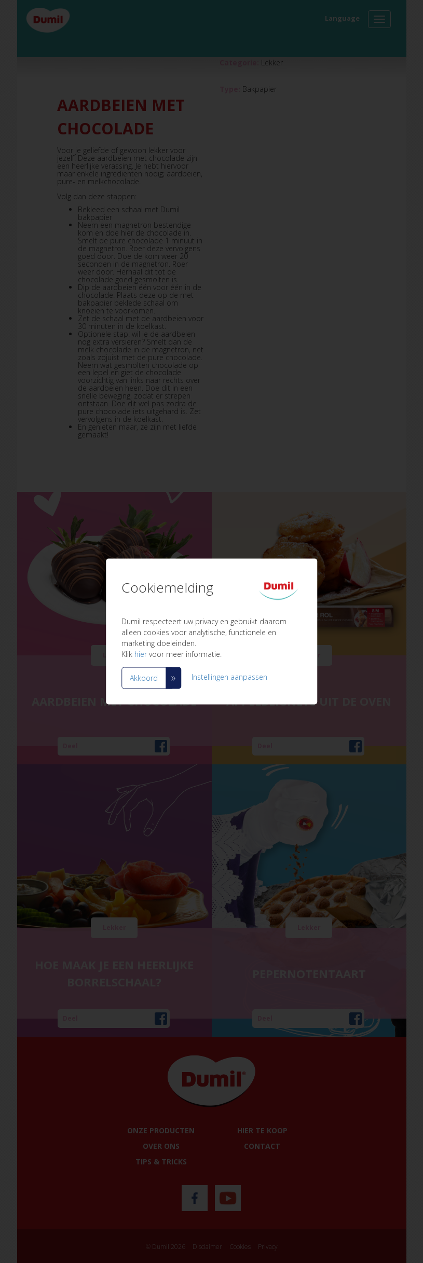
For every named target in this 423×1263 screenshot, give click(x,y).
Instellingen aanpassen (229, 677)
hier (140, 654)
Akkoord (144, 678)
